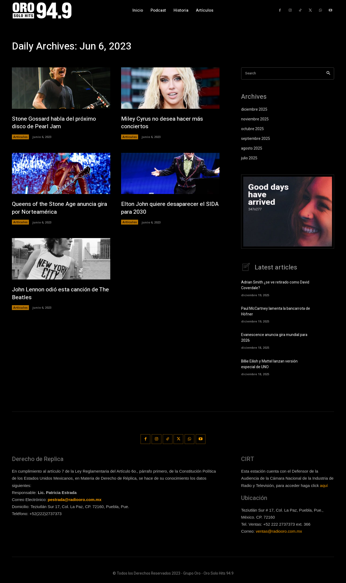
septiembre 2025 (255, 138)
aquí (324, 485)
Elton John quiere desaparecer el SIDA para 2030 (165, 208)
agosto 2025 (251, 148)
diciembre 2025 (254, 109)
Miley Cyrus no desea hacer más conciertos (164, 122)
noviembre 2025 (255, 119)
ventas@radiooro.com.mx (279, 531)
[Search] (328, 73)
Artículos (20, 137)
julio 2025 (249, 158)
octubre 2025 (252, 129)
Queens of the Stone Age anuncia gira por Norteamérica (56, 208)
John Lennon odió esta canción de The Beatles (57, 293)
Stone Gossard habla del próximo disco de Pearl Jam (56, 122)
